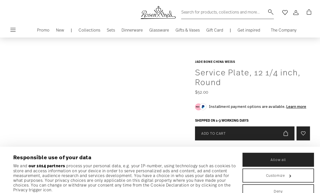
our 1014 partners (46, 124)
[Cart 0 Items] (308, 13)
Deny (278, 149)
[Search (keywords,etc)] (227, 12)
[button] (89, 31)
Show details (26, 182)
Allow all (278, 117)
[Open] (296, 13)
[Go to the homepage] (158, 12)
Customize (278, 133)
